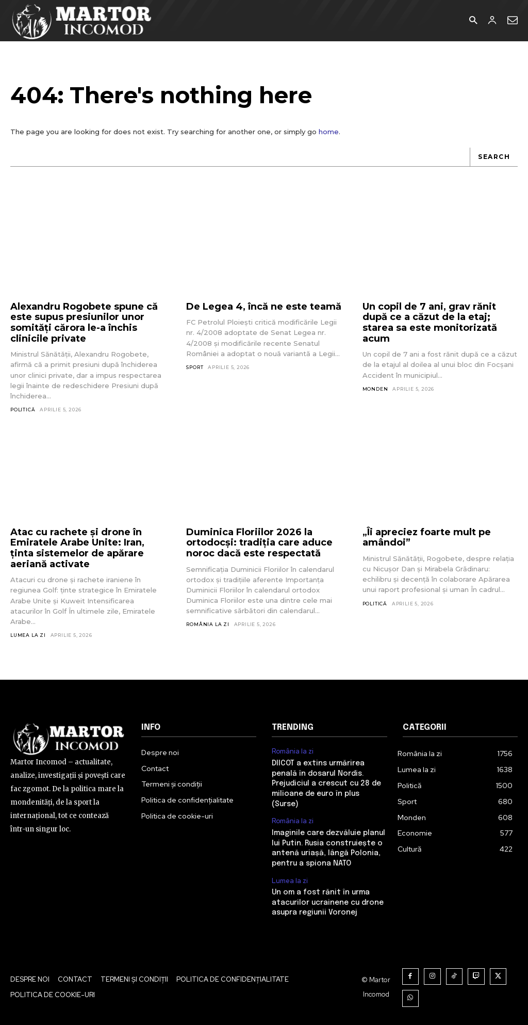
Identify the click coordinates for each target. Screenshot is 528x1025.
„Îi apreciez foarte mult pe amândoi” (426, 537)
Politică (22, 409)
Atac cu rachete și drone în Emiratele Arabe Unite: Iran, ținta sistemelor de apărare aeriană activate (77, 548)
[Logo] (82, 20)
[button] (473, 20)
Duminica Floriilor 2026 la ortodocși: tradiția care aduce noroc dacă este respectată (259, 542)
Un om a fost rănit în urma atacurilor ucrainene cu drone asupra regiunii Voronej (328, 902)
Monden (375, 389)
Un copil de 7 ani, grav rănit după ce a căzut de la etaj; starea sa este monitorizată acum (429, 322)
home (329, 131)
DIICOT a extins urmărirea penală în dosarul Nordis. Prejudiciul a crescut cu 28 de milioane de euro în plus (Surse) (326, 783)
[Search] (494, 157)
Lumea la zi (28, 635)
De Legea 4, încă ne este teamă (263, 306)
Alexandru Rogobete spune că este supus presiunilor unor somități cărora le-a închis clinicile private (84, 322)
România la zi (207, 624)
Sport (194, 367)
